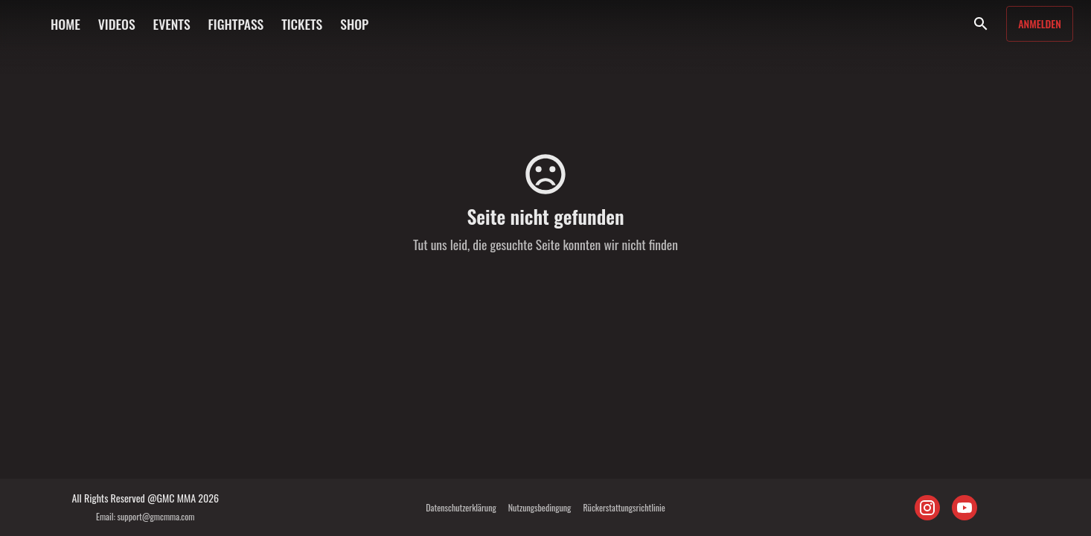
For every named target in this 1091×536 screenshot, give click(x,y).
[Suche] (981, 24)
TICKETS (301, 24)
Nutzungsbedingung (540, 507)
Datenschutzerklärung (461, 507)
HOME (65, 24)
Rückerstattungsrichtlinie (624, 507)
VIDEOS (116, 24)
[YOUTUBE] (964, 507)
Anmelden (1039, 23)
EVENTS (172, 24)
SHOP (354, 24)
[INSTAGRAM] (927, 507)
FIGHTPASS (236, 24)
